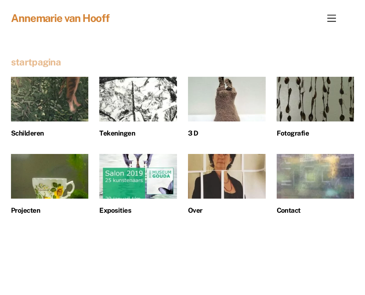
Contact (289, 210)
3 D (193, 133)
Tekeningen (117, 133)
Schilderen (27, 133)
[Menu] (331, 18)
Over (195, 210)
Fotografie (293, 133)
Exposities (115, 210)
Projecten (25, 210)
